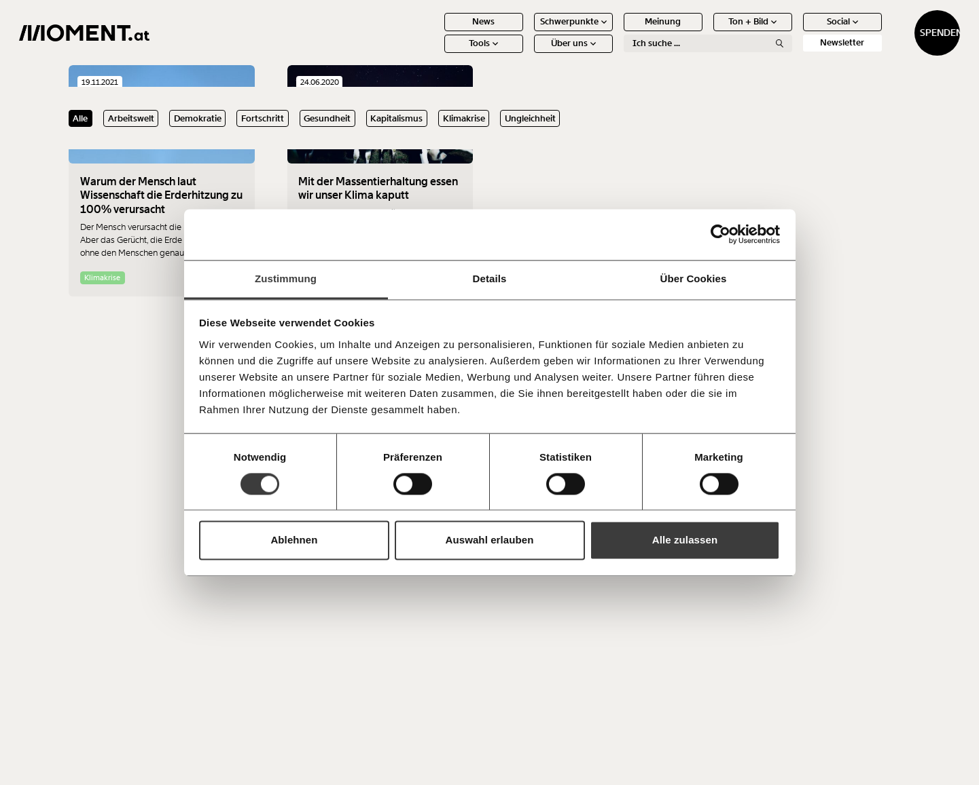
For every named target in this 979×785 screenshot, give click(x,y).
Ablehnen (293, 540)
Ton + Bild (703, 32)
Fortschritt (262, 118)
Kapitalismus (396, 118)
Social (792, 32)
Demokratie (197, 118)
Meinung (614, 32)
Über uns (523, 54)
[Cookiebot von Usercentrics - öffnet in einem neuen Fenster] (720, 234)
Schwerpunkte (524, 32)
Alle (80, 118)
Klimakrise (464, 118)
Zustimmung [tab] (286, 278)
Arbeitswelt (131, 118)
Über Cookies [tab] (693, 278)
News (434, 32)
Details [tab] (490, 278)
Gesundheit (327, 118)
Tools (434, 54)
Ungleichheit (530, 118)
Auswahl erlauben (490, 540)
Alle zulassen (684, 540)
